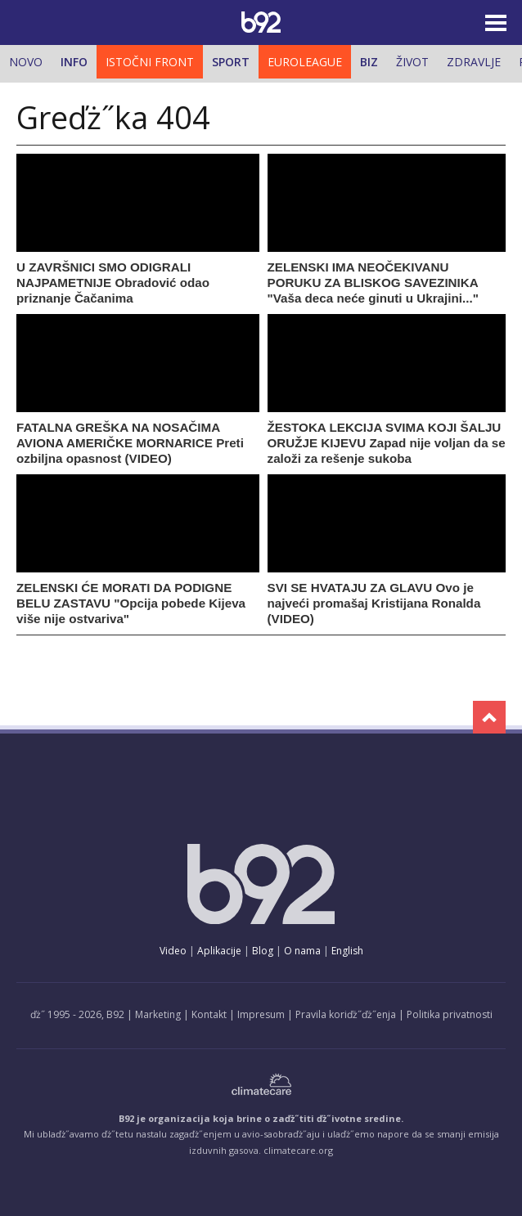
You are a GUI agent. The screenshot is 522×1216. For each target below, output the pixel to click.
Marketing (158, 1014)
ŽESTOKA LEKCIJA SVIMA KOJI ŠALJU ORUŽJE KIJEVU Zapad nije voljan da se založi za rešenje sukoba (387, 442)
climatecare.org (298, 1150)
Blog (262, 951)
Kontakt (209, 1014)
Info (74, 62)
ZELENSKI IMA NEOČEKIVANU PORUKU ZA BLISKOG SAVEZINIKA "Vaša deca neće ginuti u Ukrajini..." (373, 282)
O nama (302, 951)
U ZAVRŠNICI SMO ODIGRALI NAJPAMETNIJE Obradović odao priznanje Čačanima (112, 282)
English (347, 951)
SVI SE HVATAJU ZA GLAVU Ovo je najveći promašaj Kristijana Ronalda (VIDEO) (374, 603)
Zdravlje (474, 62)
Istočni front (150, 62)
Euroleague (305, 62)
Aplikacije (219, 951)
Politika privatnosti (450, 1014)
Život (412, 62)
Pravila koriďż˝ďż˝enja (345, 1014)
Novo (26, 62)
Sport (231, 62)
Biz (369, 62)
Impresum (261, 1014)
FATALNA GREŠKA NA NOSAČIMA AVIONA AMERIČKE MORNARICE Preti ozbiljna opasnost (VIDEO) (130, 442)
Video (173, 951)
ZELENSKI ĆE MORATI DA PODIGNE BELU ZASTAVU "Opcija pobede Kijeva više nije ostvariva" (130, 603)
